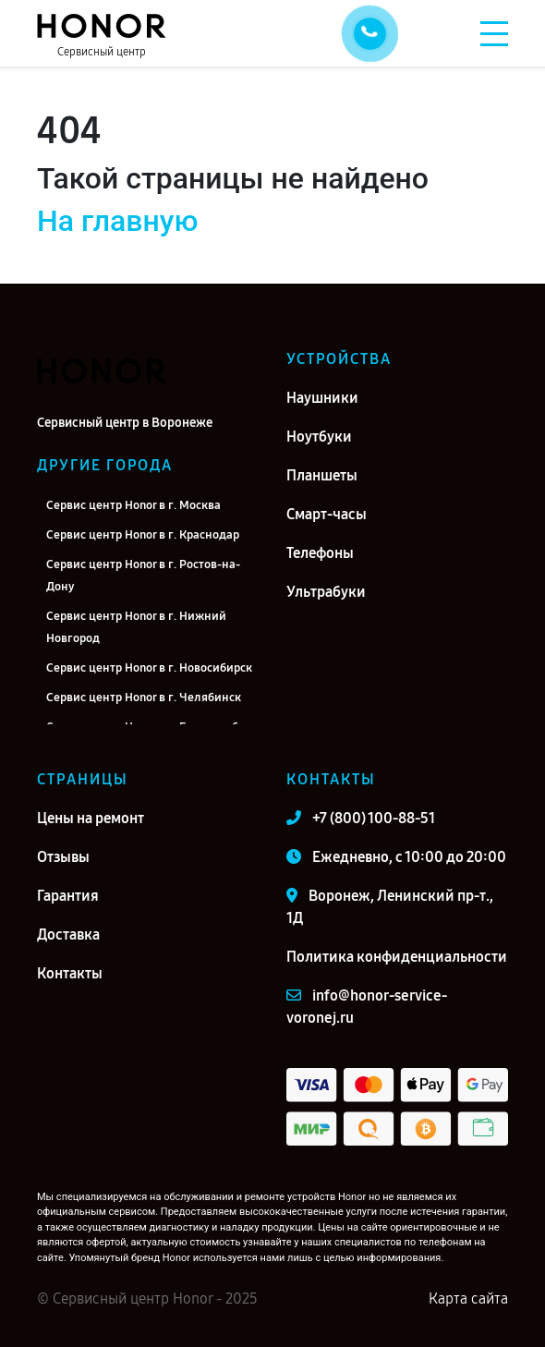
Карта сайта (468, 1298)
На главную (117, 220)
